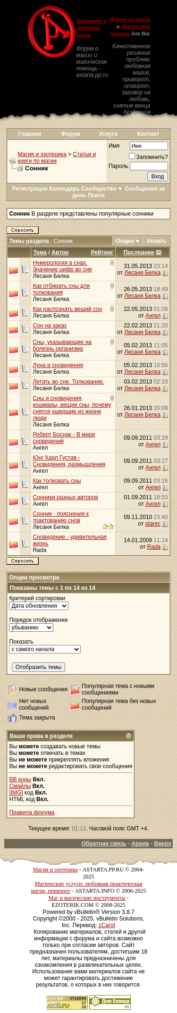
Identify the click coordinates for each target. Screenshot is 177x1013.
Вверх (162, 843)
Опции (125, 241)
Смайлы (20, 786)
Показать (21, 641)
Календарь (64, 188)
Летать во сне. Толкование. (68, 381)
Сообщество (102, 188)
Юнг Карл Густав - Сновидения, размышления (69, 461)
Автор (59, 252)
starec (153, 523)
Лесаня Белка (51, 276)
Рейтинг (102, 252)
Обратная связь (103, 843)
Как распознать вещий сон (67, 309)
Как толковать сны (57, 480)
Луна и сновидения (58, 365)
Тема (40, 252)
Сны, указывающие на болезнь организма (62, 345)
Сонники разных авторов (65, 497)
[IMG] (16, 792)
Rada (39, 550)
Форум (70, 134)
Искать (156, 241)
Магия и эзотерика (42, 154)
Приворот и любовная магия (91, 27)
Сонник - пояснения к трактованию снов (61, 517)
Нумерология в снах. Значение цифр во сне (62, 266)
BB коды (20, 779)
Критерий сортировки (37, 598)
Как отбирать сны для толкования (61, 289)
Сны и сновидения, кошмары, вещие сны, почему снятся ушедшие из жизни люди (72, 408)
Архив (140, 843)
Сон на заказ (50, 325)
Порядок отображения (38, 620)
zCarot (107, 925)
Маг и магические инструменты (87, 898)
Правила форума (31, 812)
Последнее (139, 252)
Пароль (118, 166)
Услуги (108, 134)
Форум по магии (130, 19)
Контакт (148, 134)
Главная (30, 134)
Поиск (96, 195)
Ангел (152, 315)
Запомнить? (148, 157)
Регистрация (30, 188)
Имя (114, 145)
